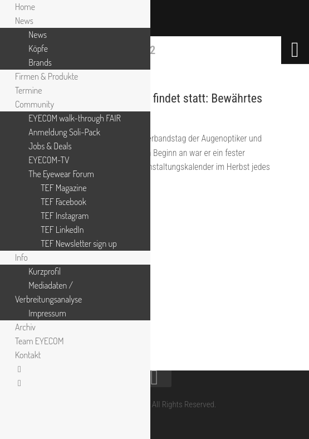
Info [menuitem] (21, 257)
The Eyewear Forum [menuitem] (61, 173)
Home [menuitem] (25, 6)
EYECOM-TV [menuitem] (48, 159)
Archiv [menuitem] (25, 327)
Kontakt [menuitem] (28, 354)
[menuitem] (19, 368)
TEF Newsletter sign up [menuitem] (79, 243)
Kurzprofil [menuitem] (44, 271)
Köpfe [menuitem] (38, 48)
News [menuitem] (24, 20)
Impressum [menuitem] (47, 313)
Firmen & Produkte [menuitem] (46, 76)
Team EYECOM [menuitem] (39, 341)
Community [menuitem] (34, 104)
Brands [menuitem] (40, 62)
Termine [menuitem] (28, 90)
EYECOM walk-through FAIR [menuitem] (74, 118)
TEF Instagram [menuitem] (65, 215)
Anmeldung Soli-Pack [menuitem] (64, 132)
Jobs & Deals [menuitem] (49, 146)
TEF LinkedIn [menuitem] (62, 229)
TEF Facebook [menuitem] (63, 201)
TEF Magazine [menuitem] (63, 187)
